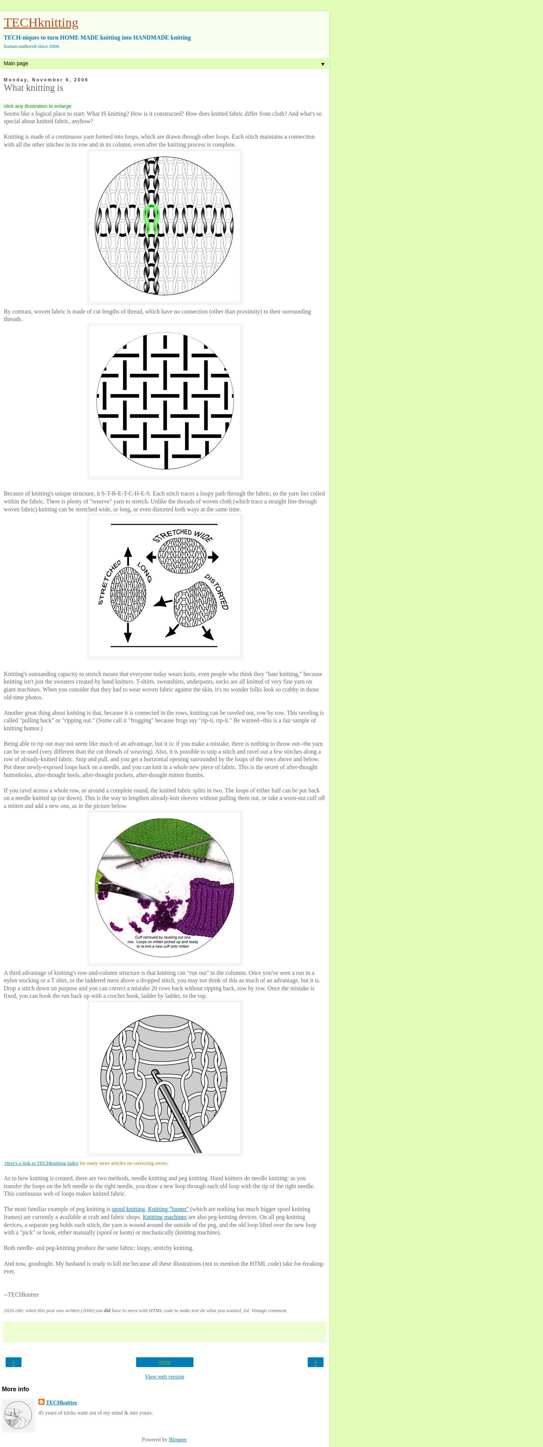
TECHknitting (41, 22)
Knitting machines (165, 1217)
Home (164, 1362)
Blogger (177, 1439)
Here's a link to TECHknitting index (41, 1163)
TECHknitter (61, 1403)
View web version (164, 1377)
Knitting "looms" (168, 1209)
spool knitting (128, 1209)
